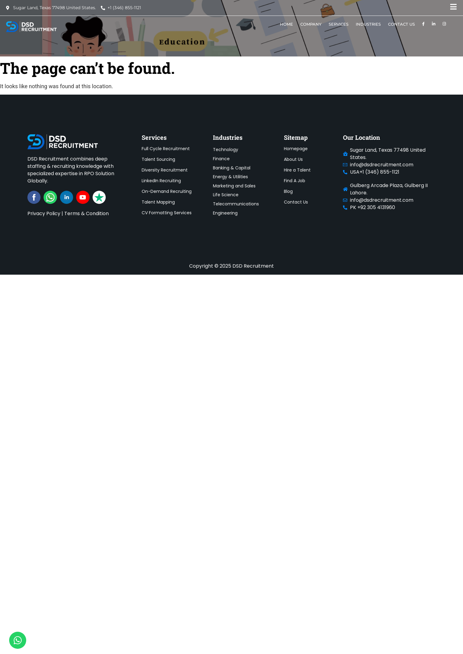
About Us (293, 159)
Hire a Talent (297, 170)
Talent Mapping (158, 202)
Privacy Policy (43, 213)
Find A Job (294, 181)
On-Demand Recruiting (167, 191)
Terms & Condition (86, 213)
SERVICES (338, 24)
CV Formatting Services (167, 213)
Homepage (296, 149)
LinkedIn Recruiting (161, 181)
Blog (288, 191)
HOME (286, 24)
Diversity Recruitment (165, 170)
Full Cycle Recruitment (166, 149)
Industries (368, 24)
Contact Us (401, 24)
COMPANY (310, 24)
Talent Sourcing (158, 159)
